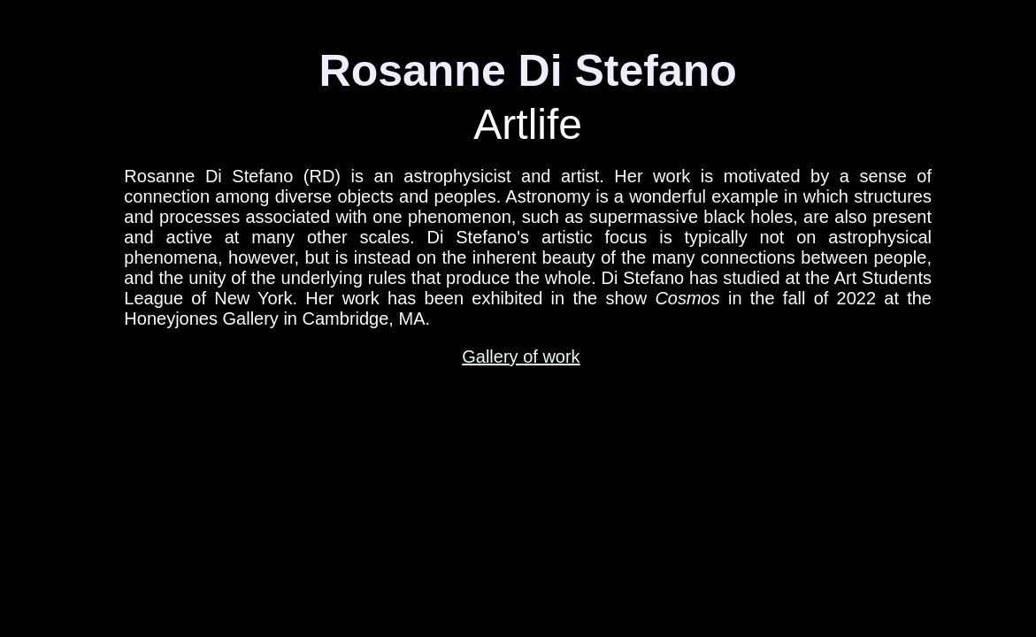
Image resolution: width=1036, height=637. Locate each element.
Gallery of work (520, 356)
